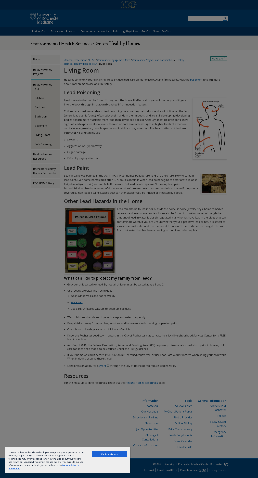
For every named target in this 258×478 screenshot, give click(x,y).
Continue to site (109, 453)
